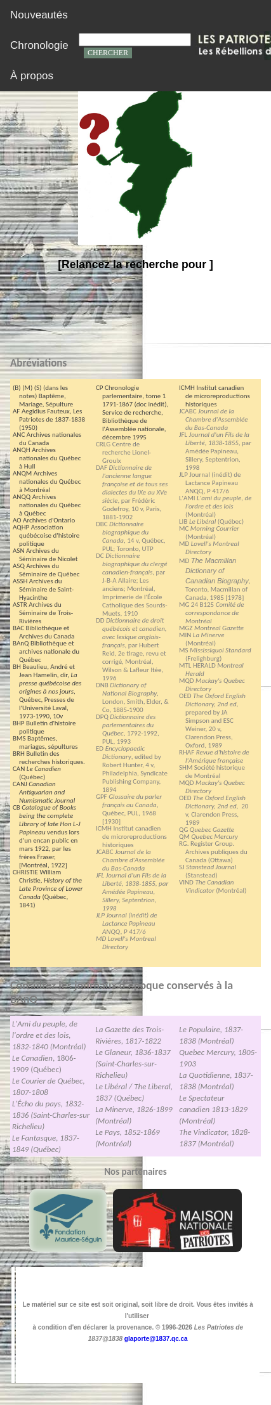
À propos (31, 76)
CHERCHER (108, 52)
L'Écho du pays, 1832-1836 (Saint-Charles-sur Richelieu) (50, 1115)
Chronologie (39, 45)
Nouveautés (39, 15)
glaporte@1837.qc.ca (156, 1338)
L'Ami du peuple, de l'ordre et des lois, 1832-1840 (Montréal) (49, 1035)
